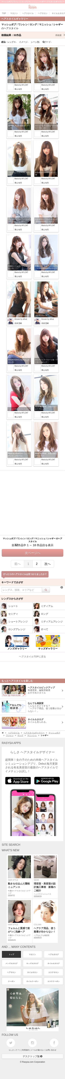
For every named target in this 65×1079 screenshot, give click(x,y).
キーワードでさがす (12, 582)
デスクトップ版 (32, 1056)
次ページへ (32, 553)
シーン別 (35, 42)
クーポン (11, 981)
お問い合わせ (51, 1050)
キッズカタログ (32, 963)
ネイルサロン (32, 972)
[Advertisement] (32, 503)
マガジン (32, 954)
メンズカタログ (11, 963)
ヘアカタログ (53, 954)
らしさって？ (14, 1050)
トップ (11, 954)
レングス (12, 42)
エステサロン (53, 972)
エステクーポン (53, 981)
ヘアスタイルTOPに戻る (32, 656)
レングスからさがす (12, 598)
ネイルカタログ (53, 963)
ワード (47, 42)
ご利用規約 (24, 1050)
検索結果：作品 (33, 35)
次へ (47, 564)
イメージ (23, 42)
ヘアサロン (11, 972)
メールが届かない (38, 1050)
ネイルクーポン (32, 981)
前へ (17, 564)
